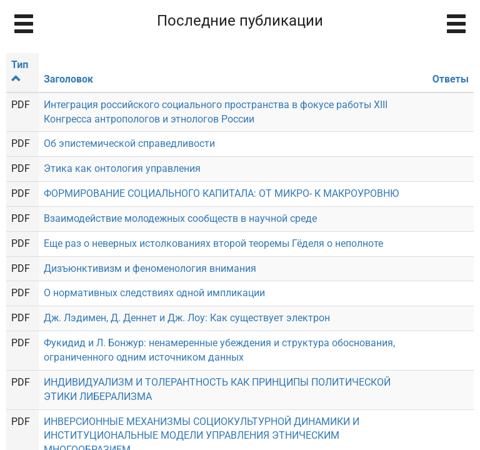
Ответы (450, 79)
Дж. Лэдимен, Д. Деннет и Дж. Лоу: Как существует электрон (187, 318)
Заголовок (68, 79)
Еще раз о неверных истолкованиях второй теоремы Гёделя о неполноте (213, 243)
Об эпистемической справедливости (129, 143)
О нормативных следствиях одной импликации (154, 293)
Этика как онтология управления (122, 168)
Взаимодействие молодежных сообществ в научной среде (180, 218)
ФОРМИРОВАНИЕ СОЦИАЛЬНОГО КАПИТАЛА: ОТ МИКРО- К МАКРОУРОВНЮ (221, 193)
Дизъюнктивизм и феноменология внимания (150, 268)
